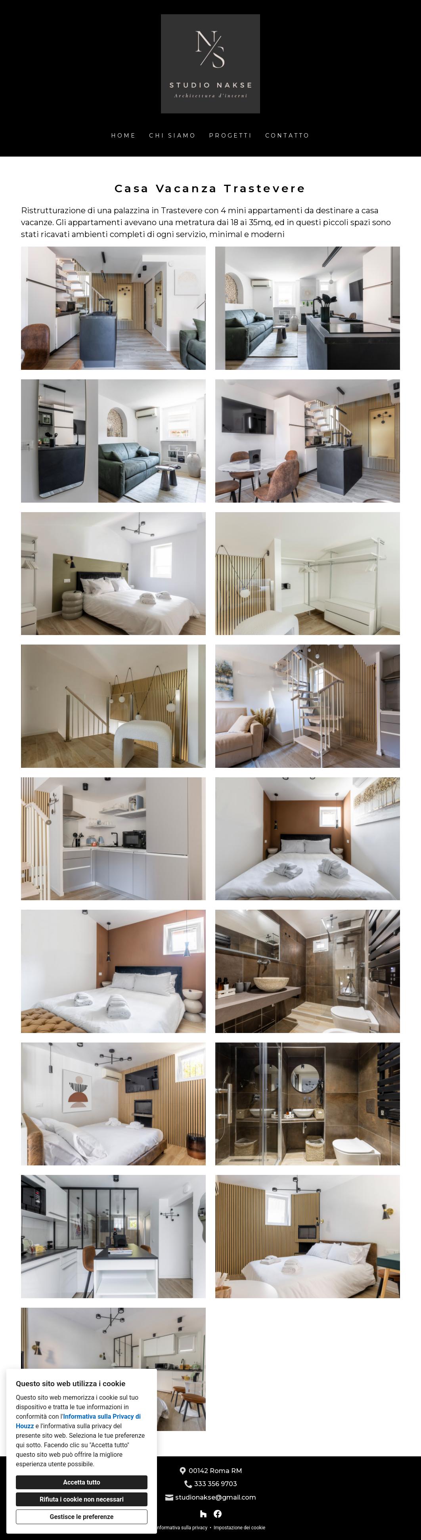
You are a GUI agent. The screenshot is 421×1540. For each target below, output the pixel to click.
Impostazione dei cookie (239, 1527)
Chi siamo (172, 135)
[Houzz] (203, 1514)
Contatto (287, 135)
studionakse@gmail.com (215, 1497)
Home (124, 135)
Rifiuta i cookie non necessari (82, 1499)
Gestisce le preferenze (82, 1517)
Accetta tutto (81, 1482)
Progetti (231, 135)
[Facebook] (218, 1514)
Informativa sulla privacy (181, 1527)
